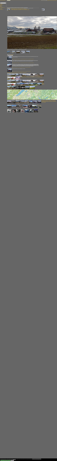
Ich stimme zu (12, 460)
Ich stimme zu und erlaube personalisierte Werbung (5, 460)
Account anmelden (50, 0)
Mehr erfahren (14, 459)
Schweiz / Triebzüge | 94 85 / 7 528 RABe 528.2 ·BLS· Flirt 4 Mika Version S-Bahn (20, 9)
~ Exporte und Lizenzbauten (2, 7)
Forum (7, 0)
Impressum (9, 0)
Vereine (0, 6)
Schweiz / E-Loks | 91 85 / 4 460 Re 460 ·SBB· (15, 67)
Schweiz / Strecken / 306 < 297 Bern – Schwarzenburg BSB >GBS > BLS (25, 67)
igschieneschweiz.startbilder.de (2, 0)
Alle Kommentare (12, 54)
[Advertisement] (32, 5)
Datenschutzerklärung (1, 9)
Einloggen (48, 0)
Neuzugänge (1, 8)
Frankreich (1, 4)
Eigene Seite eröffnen (54, 0)
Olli (12, 57)
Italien (0, 5)
